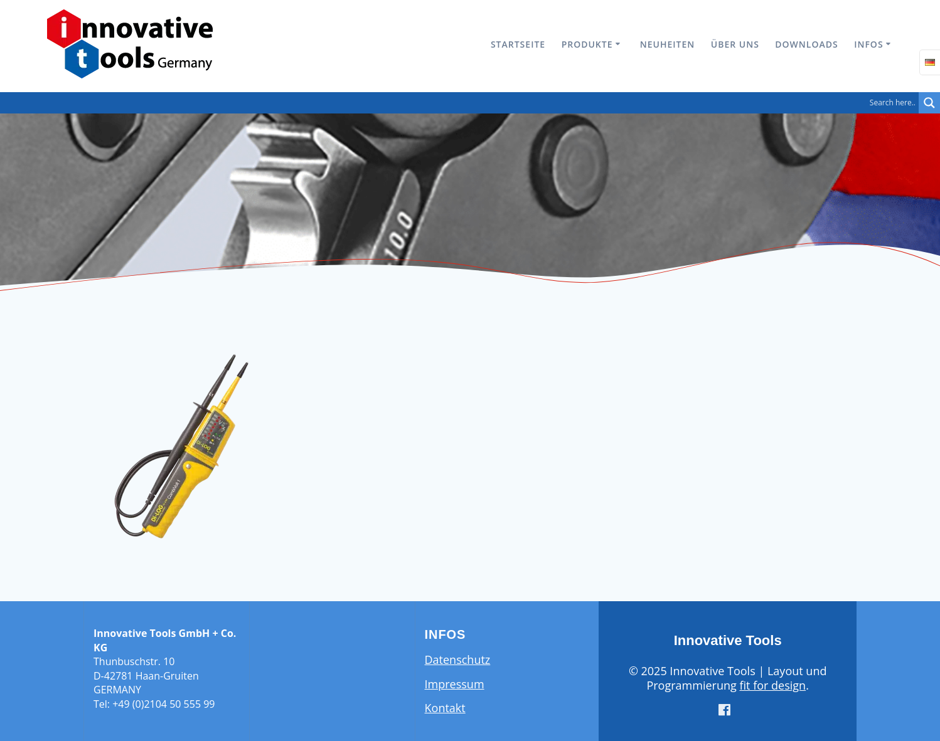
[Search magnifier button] (929, 102)
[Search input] (462, 102)
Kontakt (445, 707)
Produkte (587, 44)
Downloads (806, 44)
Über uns (735, 44)
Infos (868, 44)
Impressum (454, 683)
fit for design (772, 685)
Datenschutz (458, 659)
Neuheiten (667, 44)
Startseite (518, 44)
